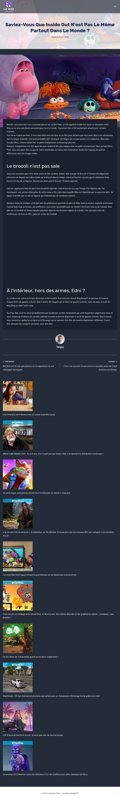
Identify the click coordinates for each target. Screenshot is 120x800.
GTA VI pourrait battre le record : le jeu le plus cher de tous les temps (33, 735)
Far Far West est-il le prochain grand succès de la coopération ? (31, 657)
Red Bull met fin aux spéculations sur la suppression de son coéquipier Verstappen (30, 365)
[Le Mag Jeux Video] (9, 7)
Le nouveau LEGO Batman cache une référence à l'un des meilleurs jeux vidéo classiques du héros (45, 774)
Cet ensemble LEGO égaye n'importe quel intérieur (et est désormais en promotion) (39, 575)
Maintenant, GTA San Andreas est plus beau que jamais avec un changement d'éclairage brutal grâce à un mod (51, 696)
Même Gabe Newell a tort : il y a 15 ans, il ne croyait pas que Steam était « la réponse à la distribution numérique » (53, 454)
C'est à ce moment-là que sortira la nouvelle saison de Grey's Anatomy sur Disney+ (89, 365)
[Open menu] (115, 6)
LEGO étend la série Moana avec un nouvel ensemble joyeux (29, 414)
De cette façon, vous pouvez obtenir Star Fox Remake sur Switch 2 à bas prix (36, 493)
